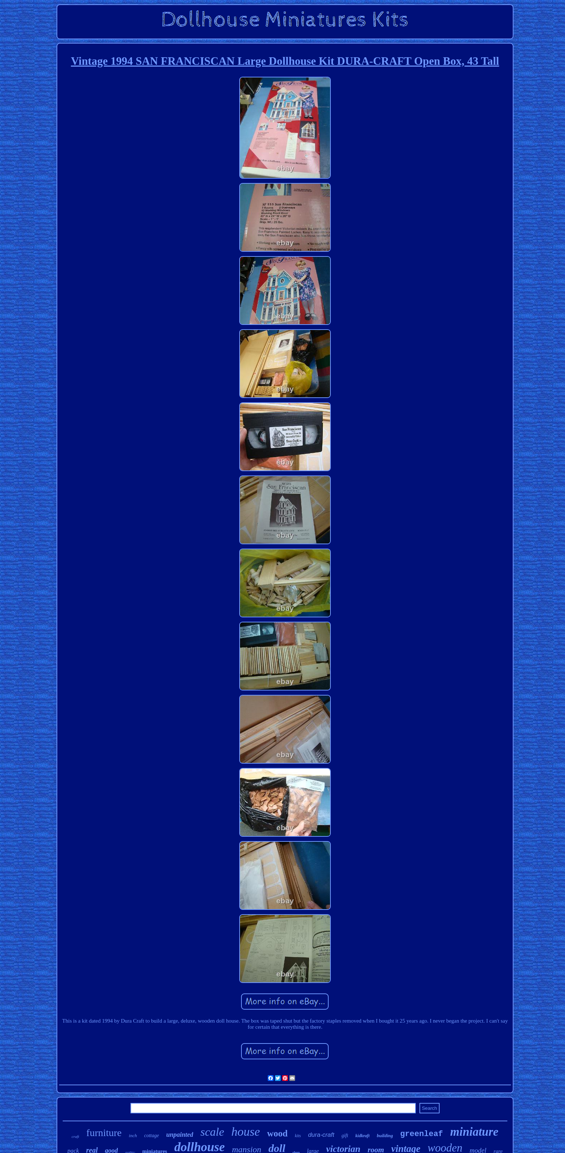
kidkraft (362, 1135)
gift (345, 1135)
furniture (104, 1132)
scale (212, 1131)
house (245, 1131)
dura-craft (321, 1134)
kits (298, 1135)
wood (277, 1133)
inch (133, 1135)
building (385, 1135)
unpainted (179, 1134)
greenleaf (421, 1134)
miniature (474, 1131)
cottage (151, 1135)
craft (75, 1136)
